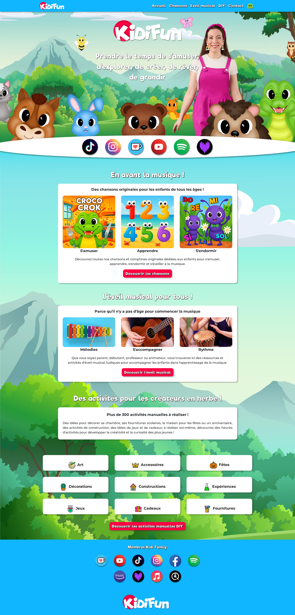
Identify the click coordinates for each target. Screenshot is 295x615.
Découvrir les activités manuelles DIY (147, 526)
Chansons (178, 5)
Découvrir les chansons (147, 273)
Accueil (159, 5)
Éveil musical (203, 5)
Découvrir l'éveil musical (147, 372)
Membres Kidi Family (147, 547)
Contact (236, 5)
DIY (222, 5)
